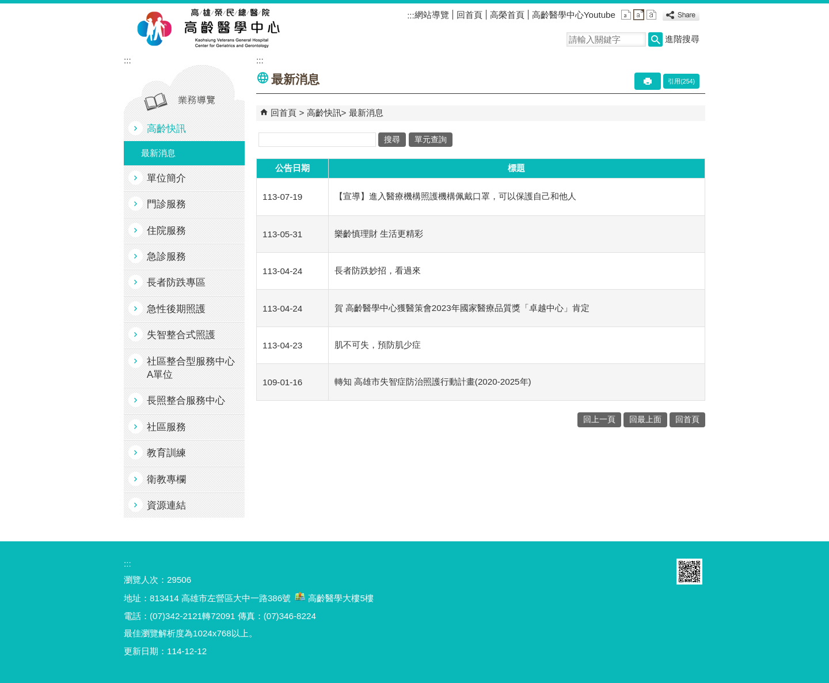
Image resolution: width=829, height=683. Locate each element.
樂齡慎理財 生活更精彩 (378, 233)
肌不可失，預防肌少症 (377, 345)
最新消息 (158, 153)
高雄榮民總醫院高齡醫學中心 (229, 29)
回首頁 (469, 15)
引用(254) (681, 81)
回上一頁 (599, 419)
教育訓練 (166, 452)
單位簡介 (166, 178)
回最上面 (645, 419)
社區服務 (166, 427)
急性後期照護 (176, 308)
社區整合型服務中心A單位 (191, 368)
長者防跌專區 (176, 282)
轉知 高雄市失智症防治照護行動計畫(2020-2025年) (432, 381)
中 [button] (638, 14)
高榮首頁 (507, 15)
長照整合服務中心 (186, 400)
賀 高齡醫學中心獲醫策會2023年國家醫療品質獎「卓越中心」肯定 (462, 308)
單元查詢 (430, 139)
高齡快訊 (166, 128)
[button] (655, 39)
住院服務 (166, 230)
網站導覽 (431, 15)
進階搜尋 (682, 39)
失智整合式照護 (181, 334)
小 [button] (626, 15)
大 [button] (651, 15)
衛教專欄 (166, 479)
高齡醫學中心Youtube (573, 15)
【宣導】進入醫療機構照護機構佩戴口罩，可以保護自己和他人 (455, 196)
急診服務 (166, 256)
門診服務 (166, 204)
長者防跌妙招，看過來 (377, 270)
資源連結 (166, 505)
